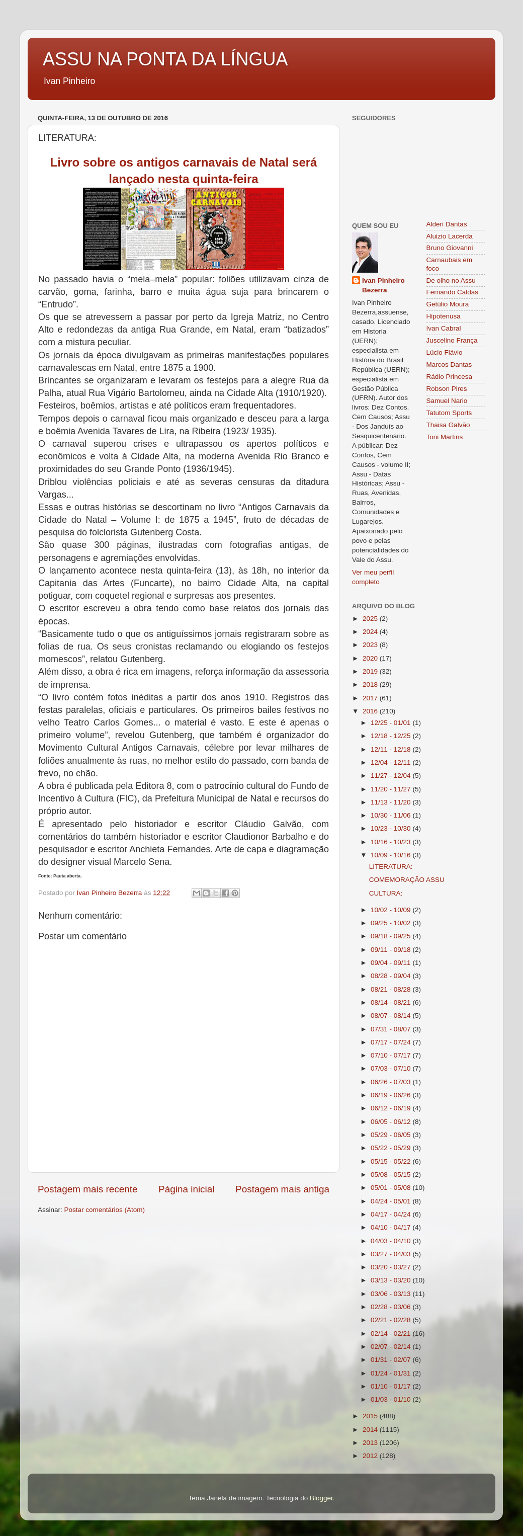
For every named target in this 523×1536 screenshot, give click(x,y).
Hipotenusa (443, 316)
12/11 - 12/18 (391, 749)
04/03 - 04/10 (391, 1241)
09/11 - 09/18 (391, 949)
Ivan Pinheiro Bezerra (383, 285)
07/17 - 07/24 (391, 1042)
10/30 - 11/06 (391, 815)
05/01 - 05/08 (391, 1187)
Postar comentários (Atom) (104, 1210)
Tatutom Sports (449, 413)
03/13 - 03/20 (391, 1280)
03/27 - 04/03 (391, 1254)
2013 (371, 1442)
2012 (371, 1456)
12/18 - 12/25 (391, 736)
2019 (371, 671)
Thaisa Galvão (448, 425)
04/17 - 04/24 (391, 1214)
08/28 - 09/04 (391, 976)
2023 (371, 645)
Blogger (321, 1498)
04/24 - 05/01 (391, 1201)
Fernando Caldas (452, 292)
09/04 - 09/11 (391, 962)
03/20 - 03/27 (391, 1267)
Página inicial (186, 1189)
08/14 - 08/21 (391, 1002)
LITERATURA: (391, 866)
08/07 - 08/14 (391, 1015)
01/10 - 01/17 (391, 1386)
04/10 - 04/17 (391, 1227)
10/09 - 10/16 (391, 855)
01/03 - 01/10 (391, 1399)
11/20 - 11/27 (391, 789)
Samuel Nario (447, 401)
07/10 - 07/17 (391, 1055)
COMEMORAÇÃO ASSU (407, 879)
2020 (371, 658)
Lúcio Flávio (444, 352)
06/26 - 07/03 (391, 1082)
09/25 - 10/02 (391, 923)
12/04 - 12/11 (391, 762)
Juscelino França (452, 340)
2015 (371, 1416)
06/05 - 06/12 (391, 1121)
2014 (371, 1429)
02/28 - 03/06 (391, 1307)
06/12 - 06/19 (391, 1108)
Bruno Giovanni (449, 248)
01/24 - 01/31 (391, 1373)
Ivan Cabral (443, 328)
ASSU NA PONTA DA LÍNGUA (165, 59)
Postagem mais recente (87, 1189)
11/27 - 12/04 (391, 775)
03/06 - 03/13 (391, 1294)
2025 (371, 618)
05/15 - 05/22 (391, 1161)
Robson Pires (446, 388)
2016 (371, 711)
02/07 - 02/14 (391, 1346)
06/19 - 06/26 (391, 1095)
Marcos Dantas (449, 364)
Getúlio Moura (447, 304)
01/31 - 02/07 (391, 1359)
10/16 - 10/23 (391, 842)
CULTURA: (386, 893)
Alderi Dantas (446, 224)
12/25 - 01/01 (391, 722)
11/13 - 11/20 (391, 802)
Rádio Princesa (449, 376)
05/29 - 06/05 (391, 1135)
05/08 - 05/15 (391, 1174)
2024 (371, 631)
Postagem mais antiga (282, 1189)
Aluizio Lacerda (449, 236)
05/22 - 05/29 (391, 1148)
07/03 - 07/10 (391, 1068)
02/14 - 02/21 (391, 1333)
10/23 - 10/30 (391, 828)
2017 (371, 698)
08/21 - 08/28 (391, 989)
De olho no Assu (451, 280)
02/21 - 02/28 (391, 1320)
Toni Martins (444, 437)
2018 (371, 684)
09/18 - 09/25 (391, 936)
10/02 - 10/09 (391, 910)
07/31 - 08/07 (391, 1029)
